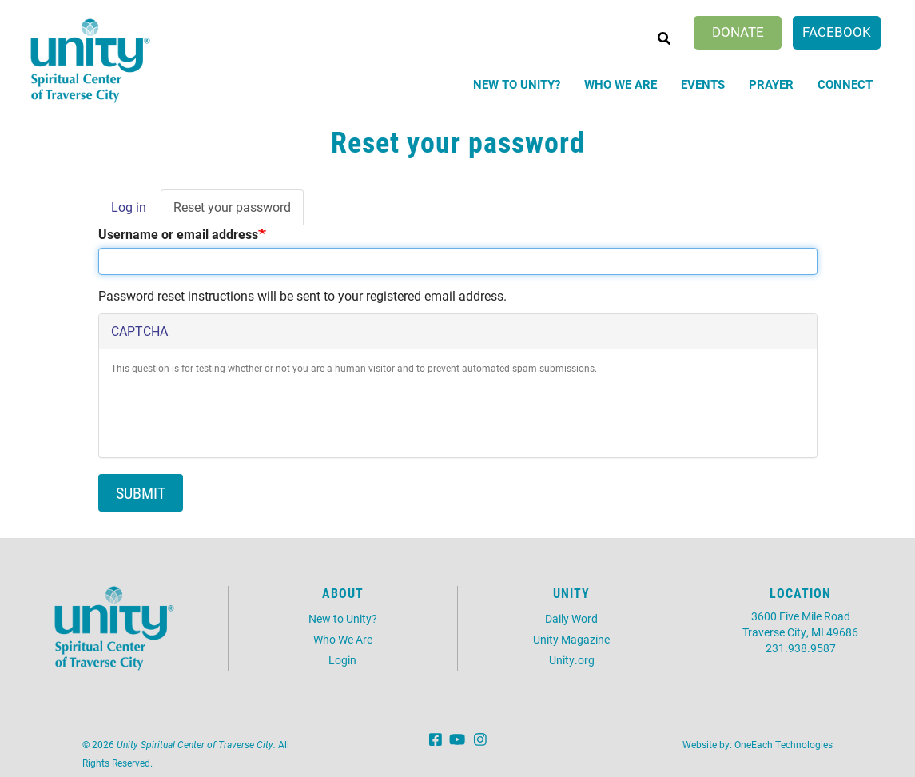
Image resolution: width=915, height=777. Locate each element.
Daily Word (571, 618)
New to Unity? (516, 84)
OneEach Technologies (783, 744)
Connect (845, 84)
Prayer (771, 84)
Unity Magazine (571, 639)
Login (342, 659)
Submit (140, 492)
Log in (128, 206)
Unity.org (572, 659)
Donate (738, 31)
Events (703, 84)
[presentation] (232, 414)
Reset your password (238, 211)
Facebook (836, 31)
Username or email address (178, 233)
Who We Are (620, 84)
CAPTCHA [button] (139, 330)
